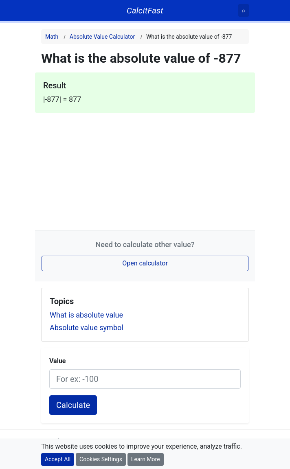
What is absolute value (86, 315)
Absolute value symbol (86, 327)
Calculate (73, 405)
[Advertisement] (145, 170)
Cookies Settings (100, 459)
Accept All (57, 459)
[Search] (243, 10)
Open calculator (145, 263)
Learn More (145, 459)
